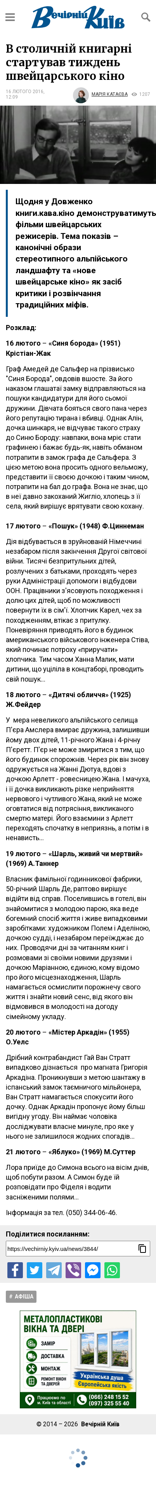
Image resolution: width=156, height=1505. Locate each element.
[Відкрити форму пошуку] (146, 17)
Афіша (24, 1296)
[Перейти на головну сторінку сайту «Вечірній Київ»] (78, 17)
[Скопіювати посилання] (142, 1248)
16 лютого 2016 (24, 91)
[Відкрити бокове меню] (10, 17)
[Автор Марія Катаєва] (100, 94)
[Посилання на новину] (78, 1248)
